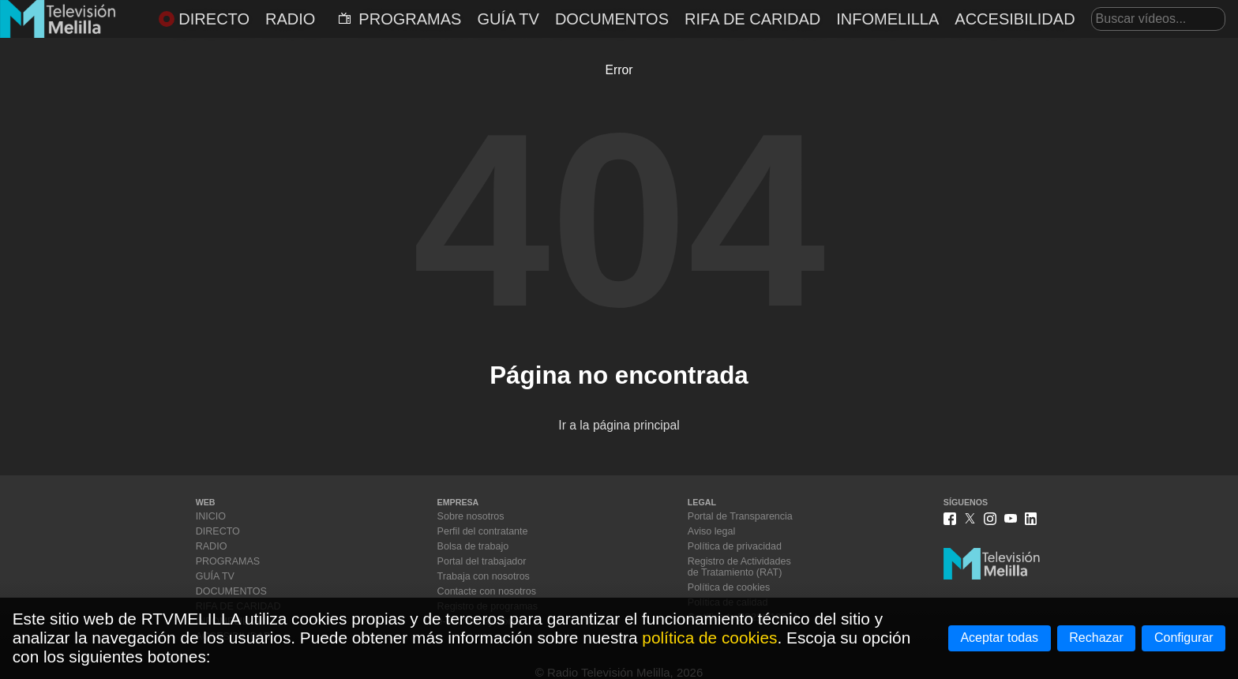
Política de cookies (729, 587)
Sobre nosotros (471, 516)
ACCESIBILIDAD (1015, 19)
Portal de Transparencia (740, 516)
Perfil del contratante (482, 531)
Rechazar (1096, 637)
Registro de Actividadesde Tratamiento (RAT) (739, 567)
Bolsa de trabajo (473, 546)
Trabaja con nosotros (483, 576)
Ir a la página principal (618, 425)
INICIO (211, 516)
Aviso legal (711, 531)
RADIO (290, 19)
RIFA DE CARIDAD (752, 19)
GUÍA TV (508, 19)
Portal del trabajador (482, 561)
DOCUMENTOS (612, 19)
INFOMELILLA (887, 19)
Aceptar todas (999, 637)
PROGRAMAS (400, 19)
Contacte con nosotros (486, 591)
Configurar (1184, 637)
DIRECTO (204, 19)
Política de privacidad (735, 546)
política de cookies (709, 637)
